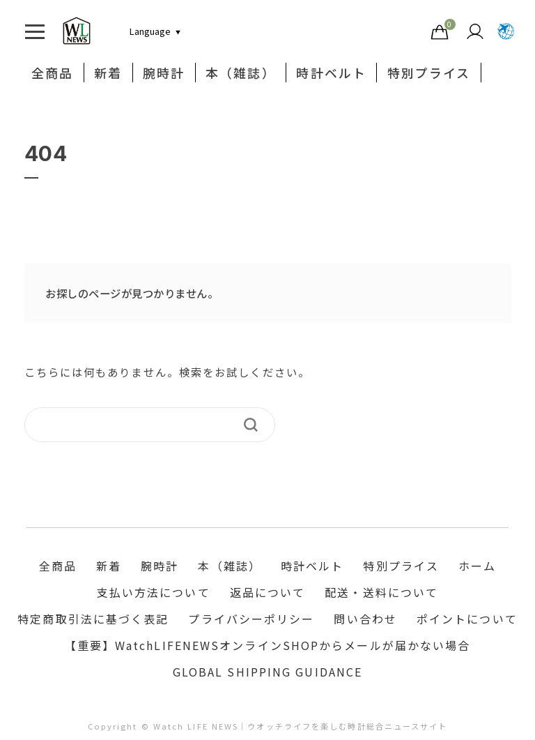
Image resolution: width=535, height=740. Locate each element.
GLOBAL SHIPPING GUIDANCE (267, 672)
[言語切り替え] (150, 31)
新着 (108, 72)
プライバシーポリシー (251, 619)
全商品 (52, 72)
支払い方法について (153, 592)
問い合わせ (365, 619)
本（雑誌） (241, 72)
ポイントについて (467, 619)
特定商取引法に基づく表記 (93, 619)
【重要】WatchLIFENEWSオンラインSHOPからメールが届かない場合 (268, 645)
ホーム (477, 566)
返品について (268, 592)
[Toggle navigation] (35, 31)
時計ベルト (332, 72)
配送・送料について (381, 592)
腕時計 (164, 72)
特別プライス (429, 72)
